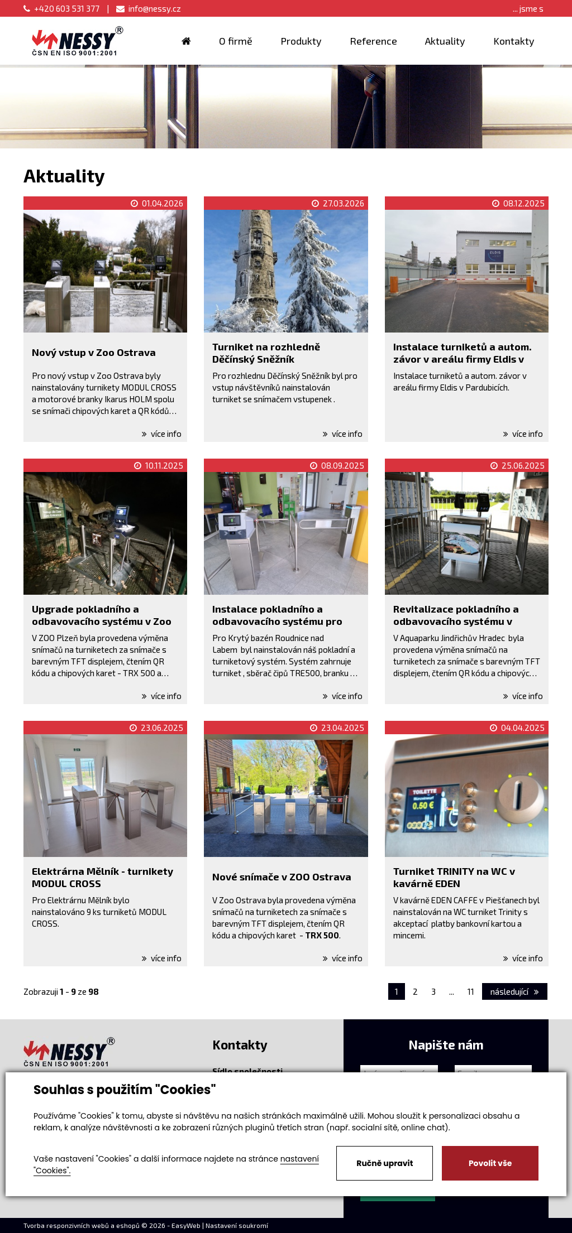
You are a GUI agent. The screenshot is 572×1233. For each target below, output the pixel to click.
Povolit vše (490, 1163)
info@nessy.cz (148, 8)
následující (514, 991)
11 (471, 991)
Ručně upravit (384, 1163)
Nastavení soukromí (237, 1225)
